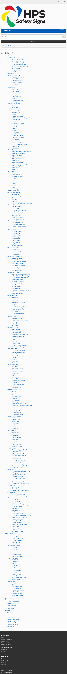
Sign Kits (14, 128)
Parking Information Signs (18, 306)
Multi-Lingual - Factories (18, 215)
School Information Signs (18, 309)
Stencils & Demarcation (18, 100)
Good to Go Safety (13, 558)
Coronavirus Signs (12, 134)
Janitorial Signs (12, 316)
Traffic (13, 187)
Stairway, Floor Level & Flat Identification (22, 203)
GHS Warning (15, 377)
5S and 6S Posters (16, 537)
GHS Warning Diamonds (18, 281)
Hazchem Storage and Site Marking (20, 290)
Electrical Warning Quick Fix (18, 453)
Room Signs (15, 359)
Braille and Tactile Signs (14, 75)
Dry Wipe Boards (16, 418)
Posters (14, 114)
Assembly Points (16, 194)
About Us (10, 617)
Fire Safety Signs (12, 229)
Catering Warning (16, 501)
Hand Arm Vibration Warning (19, 512)
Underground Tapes (17, 593)
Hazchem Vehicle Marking (18, 380)
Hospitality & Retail (16, 141)
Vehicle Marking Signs (17, 293)
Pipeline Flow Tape (16, 412)
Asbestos (14, 366)
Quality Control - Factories (18, 217)
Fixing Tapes (15, 549)
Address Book (12, 605)
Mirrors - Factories (16, 214)
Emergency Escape (16, 396)
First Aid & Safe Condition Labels (20, 334)
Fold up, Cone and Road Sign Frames (21, 471)
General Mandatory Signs (18, 352)
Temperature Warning (17, 529)
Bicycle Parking (15, 89)
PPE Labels (14, 341)
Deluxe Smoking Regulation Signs (20, 166)
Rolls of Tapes (11, 581)
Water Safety (15, 325)
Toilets (13, 86)
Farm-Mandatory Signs (17, 222)
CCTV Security (15, 487)
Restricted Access (16, 125)
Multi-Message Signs (13, 364)
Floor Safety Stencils (17, 267)
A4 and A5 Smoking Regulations (20, 66)
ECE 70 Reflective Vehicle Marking (20, 277)
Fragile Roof (15, 373)
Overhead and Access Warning (19, 517)
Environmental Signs (17, 318)
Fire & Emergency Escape (18, 77)
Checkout (7, 612)
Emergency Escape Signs (14, 192)
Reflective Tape (16, 592)
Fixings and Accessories (14, 545)
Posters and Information (14, 416)
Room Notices (15, 439)
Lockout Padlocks (16, 574)
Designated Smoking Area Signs (20, 496)
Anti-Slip (14, 391)
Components (15, 561)
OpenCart (10, 670)
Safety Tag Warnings (17, 522)
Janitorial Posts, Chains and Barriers (21, 320)
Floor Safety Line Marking (18, 263)
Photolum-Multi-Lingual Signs (19, 403)
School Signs (15, 361)
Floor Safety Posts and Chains (19, 265)
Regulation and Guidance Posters (20, 425)
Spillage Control (16, 324)
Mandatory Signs (16, 112)
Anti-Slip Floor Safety (17, 258)
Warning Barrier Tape (17, 595)
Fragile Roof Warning (17, 506)
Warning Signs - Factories (18, 219)
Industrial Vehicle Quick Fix (18, 460)
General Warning (16, 510)
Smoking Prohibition (17, 446)
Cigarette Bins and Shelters (18, 494)
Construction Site (16, 174)
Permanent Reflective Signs (18, 474)
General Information (17, 80)
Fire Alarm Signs (16, 238)
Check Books (15, 560)
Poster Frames (15, 423)
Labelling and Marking (17, 212)
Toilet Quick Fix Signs (17, 467)
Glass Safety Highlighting (18, 283)
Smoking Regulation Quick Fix (19, 464)
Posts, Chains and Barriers (18, 116)
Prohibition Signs (16, 119)
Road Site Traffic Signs (17, 476)
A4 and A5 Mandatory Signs (19, 63)
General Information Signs (18, 302)
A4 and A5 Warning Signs (18, 68)
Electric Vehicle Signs (13, 190)
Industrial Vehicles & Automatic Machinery (22, 515)
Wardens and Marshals (17, 245)
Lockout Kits (15, 572)
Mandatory (14, 180)
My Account (8, 600)
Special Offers (8, 598)
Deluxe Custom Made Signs (18, 153)
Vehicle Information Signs (18, 315)
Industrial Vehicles (16, 354)
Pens (13, 553)
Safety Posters (15, 428)
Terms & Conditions (13, 623)
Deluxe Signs (11, 150)
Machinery (14, 434)
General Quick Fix (16, 458)
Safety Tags (15, 441)
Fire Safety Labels (16, 332)
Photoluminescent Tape (18, 590)
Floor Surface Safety (17, 270)
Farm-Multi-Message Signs (18, 224)
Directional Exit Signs (17, 196)
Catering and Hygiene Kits (18, 482)
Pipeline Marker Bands (17, 414)
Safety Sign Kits (12, 480)
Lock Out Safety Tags (17, 569)
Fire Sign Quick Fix (16, 457)
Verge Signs (15, 102)
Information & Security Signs (19, 226)
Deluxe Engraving (16, 158)
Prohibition (15, 183)
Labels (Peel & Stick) (13, 327)
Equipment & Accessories (18, 231)
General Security (16, 489)
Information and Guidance (18, 143)
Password (10, 603)
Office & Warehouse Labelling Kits (20, 483)
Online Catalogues (13, 624)
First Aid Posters (16, 419)
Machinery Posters (16, 421)
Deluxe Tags (15, 167)
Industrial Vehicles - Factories (19, 210)
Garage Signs (15, 300)
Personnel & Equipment (18, 251)
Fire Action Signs (16, 237)
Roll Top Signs (15, 127)
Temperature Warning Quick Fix (20, 466)
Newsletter (4, 664)
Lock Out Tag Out (12, 567)
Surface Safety (15, 84)
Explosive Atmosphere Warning (20, 505)
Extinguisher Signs (16, 235)
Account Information (13, 601)
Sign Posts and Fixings (17, 556)
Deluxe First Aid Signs (17, 162)
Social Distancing (16, 148)
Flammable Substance (17, 372)
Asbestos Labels (16, 329)
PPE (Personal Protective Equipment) (21, 118)
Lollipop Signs (15, 473)
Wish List (3, 662)
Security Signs (11, 485)
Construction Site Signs (14, 103)
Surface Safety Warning (17, 528)
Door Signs (14, 199)
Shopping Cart (8, 610)
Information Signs (16, 111)
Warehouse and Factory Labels (19, 347)
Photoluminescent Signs (14, 389)
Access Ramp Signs (13, 70)
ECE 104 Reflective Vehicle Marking (20, 276)
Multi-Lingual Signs (16, 242)
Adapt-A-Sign (15, 297)
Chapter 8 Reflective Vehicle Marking (21, 274)
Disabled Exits (15, 198)
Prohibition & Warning (17, 82)
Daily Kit (14, 563)
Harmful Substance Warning (19, 514)
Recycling (14, 121)
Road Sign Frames (16, 554)
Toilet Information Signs (18, 313)
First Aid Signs (15, 249)
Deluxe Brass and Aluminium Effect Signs (22, 151)
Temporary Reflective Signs (18, 478)
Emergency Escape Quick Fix (19, 455)
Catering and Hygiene (17, 368)
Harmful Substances (17, 379)
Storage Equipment (16, 544)
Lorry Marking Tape (17, 588)
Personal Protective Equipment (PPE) (21, 386)
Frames (14, 551)
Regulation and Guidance (18, 123)
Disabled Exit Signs (16, 395)
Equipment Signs (16, 233)
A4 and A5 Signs (12, 57)
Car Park (14, 173)
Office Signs (15, 304)
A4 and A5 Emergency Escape (19, 59)
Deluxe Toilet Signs (16, 169)
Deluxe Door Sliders (17, 155)
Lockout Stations (16, 576)
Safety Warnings (16, 93)
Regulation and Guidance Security (20, 490)
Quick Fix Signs (12, 448)
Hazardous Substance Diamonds (20, 288)
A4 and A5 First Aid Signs (18, 61)
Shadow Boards (16, 542)
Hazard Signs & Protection (14, 272)
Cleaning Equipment (17, 540)
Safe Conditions (16, 254)
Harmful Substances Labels (18, 338)
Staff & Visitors (15, 98)
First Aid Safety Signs (13, 247)
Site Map (10, 46)
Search (6, 614)
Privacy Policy (11, 621)
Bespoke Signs (12, 73)
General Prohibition (17, 432)
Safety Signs (8, 56)
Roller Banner (15, 427)
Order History (11, 607)
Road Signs (11, 469)
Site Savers (14, 130)
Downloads (11, 608)
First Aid (14, 109)
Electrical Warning (16, 370)
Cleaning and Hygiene (17, 135)
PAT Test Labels (16, 340)
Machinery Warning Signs (18, 579)
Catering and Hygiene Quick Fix (19, 450)
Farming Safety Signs (13, 221)
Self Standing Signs (16, 96)
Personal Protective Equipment (19, 144)
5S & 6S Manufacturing (13, 535)
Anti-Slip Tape (15, 583)
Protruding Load (16, 292)
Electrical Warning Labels (18, 331)
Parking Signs (15, 435)
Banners (14, 105)
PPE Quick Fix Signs (16, 462)
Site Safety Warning (16, 526)
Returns (3, 651)
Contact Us (11, 626)
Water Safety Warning (17, 531)
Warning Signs (15, 132)
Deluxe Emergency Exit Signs (19, 157)
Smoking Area (11, 492)
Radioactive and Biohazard (18, 521)
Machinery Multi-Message (18, 384)
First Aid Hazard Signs (17, 279)
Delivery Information (13, 619)
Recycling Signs (15, 322)
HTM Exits (14, 201)
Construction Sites (16, 299)
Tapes (13, 407)
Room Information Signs (18, 308)
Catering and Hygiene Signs (19, 350)
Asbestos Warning (16, 499)
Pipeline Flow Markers (17, 411)
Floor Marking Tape (17, 586)
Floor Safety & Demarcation (15, 256)
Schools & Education (17, 146)
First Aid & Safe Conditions (18, 79)
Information (15, 178)
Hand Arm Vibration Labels (18, 336)
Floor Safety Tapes (16, 269)
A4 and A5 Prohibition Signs (19, 64)
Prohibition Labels (16, 343)
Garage (14, 375)
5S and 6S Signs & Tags (17, 538)
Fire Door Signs (16, 240)
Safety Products (9, 533)
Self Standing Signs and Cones (19, 524)
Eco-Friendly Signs (12, 171)
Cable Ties (14, 547)
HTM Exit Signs (15, 402)
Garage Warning (16, 508)
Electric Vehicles (16, 91)
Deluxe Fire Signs (16, 160)
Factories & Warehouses (14, 205)
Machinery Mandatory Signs (19, 577)
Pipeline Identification (13, 409)
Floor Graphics (15, 139)
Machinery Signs (16, 356)
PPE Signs (14, 357)
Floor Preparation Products (19, 261)
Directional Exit (15, 393)
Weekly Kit (14, 565)
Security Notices (16, 311)
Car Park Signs (11, 87)
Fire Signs (14, 398)
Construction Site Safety (18, 137)
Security (14, 95)
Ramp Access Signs (16, 72)
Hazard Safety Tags (17, 286)
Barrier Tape (15, 107)
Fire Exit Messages (16, 206)
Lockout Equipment (17, 570)
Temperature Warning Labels (19, 345)
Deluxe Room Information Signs (20, 164)
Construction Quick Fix (17, 451)
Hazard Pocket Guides (17, 285)
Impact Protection (16, 208)
